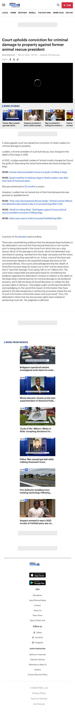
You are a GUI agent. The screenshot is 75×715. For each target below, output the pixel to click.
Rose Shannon (8, 55)
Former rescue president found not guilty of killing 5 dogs (38, 172)
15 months (30, 187)
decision (22, 237)
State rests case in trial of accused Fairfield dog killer (35, 218)
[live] (67, 5)
